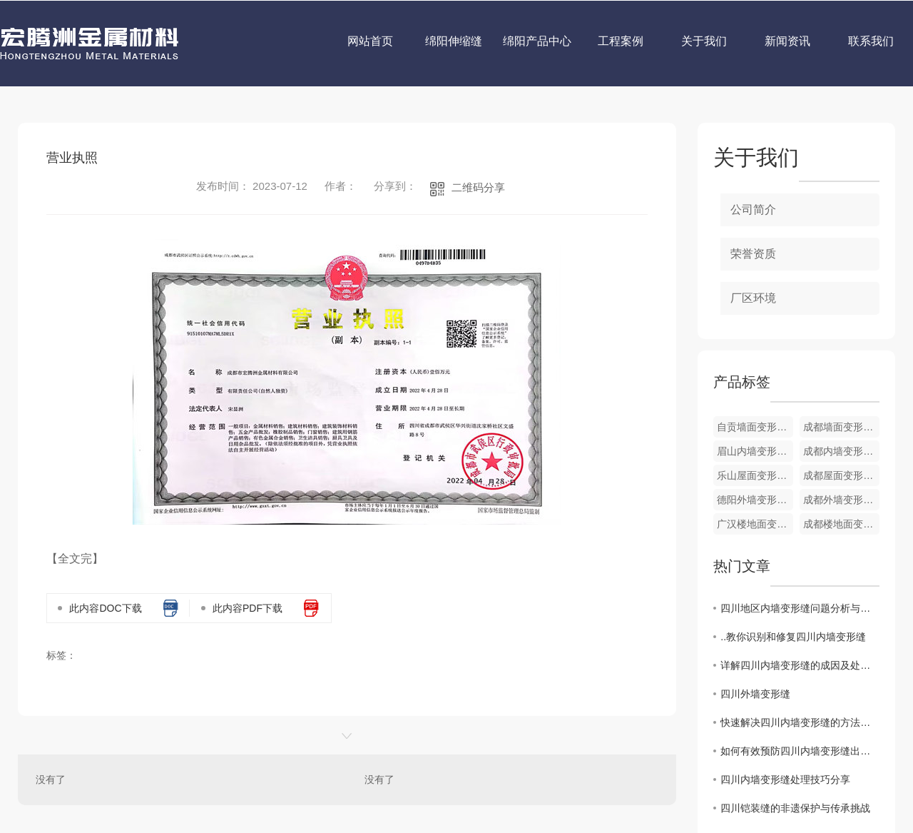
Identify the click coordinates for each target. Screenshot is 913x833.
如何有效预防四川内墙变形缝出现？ (799, 751)
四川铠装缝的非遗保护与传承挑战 (795, 808)
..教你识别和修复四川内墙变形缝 (793, 636)
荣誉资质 (753, 254)
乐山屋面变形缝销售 (755, 475)
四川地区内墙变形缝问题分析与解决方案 (799, 608)
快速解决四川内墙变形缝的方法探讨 (799, 722)
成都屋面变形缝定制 (841, 475)
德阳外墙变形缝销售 (755, 499)
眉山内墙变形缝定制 (755, 451)
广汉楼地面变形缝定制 (755, 524)
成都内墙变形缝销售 (841, 451)
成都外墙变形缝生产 (841, 499)
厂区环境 (753, 298)
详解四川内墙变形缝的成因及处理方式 (799, 665)
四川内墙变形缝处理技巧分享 (785, 779)
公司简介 (753, 209)
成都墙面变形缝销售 (841, 427)
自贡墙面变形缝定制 (755, 427)
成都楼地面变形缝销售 (841, 524)
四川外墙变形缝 (755, 694)
